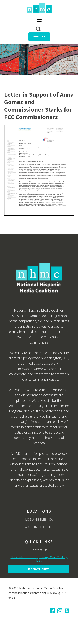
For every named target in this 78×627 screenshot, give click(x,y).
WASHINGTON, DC (39, 526)
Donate (39, 36)
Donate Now (38, 569)
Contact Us (39, 549)
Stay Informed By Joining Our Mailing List (39, 559)
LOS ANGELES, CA (39, 519)
